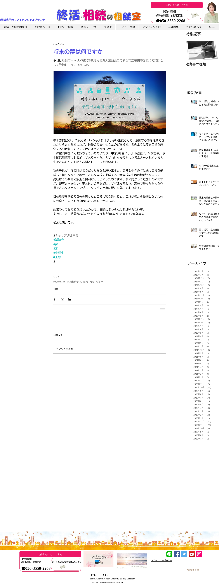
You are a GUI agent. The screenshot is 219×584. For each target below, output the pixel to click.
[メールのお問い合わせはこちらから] (67, 562)
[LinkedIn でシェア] (69, 299)
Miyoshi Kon (59, 281)
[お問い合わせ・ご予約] (177, 5)
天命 (92, 281)
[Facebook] (177, 554)
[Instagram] (199, 554)
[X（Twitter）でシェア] (62, 299)
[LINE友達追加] (169, 554)
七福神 (99, 281)
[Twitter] (184, 554)
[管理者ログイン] (193, 570)
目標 (56, 289)
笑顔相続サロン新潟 (77, 281)
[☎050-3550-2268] (170, 21)
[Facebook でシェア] (54, 299)
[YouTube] (192, 554)
